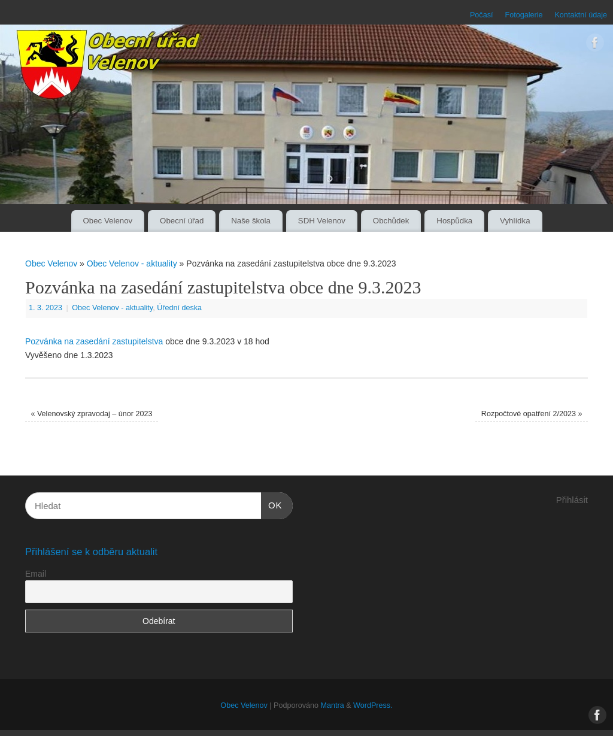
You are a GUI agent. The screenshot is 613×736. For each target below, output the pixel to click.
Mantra (332, 705)
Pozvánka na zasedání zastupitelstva (94, 341)
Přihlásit (572, 500)
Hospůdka (454, 220)
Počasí (481, 15)
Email (35, 573)
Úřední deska (179, 308)
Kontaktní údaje (580, 15)
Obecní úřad (182, 220)
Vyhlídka (515, 220)
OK (272, 503)
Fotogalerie (523, 15)
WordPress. (373, 705)
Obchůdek (391, 220)
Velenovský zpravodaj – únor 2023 (91, 414)
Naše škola (251, 220)
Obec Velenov (107, 220)
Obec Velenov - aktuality (132, 263)
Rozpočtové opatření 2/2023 (531, 414)
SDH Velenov (321, 220)
